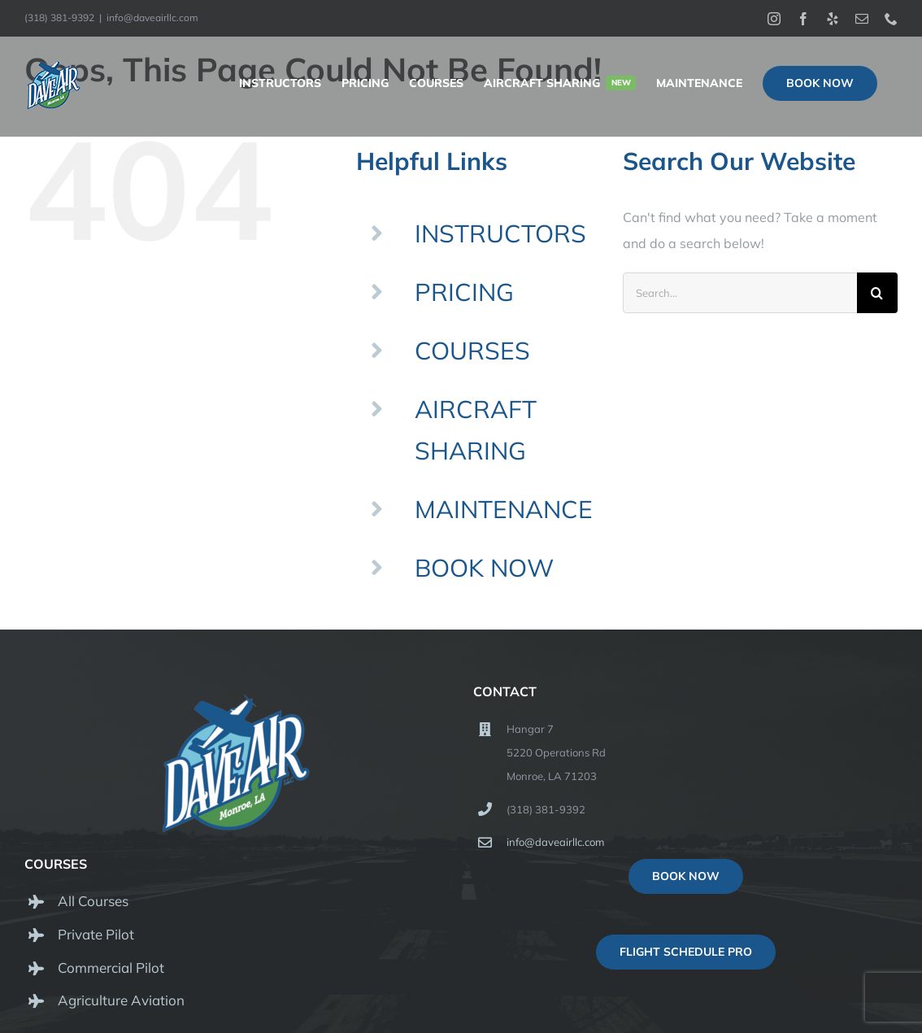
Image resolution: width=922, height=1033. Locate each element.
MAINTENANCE (504, 509)
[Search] (877, 292)
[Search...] (740, 292)
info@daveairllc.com (152, 17)
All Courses (93, 900)
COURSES (472, 350)
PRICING (464, 292)
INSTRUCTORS (500, 233)
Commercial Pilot (111, 967)
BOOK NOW (484, 567)
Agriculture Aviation (121, 1000)
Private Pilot (96, 934)
